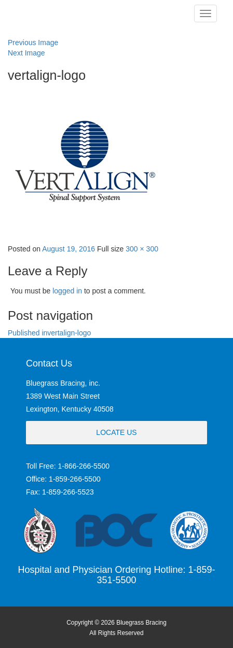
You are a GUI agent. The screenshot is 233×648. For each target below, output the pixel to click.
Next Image (26, 53)
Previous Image (33, 42)
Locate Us (116, 432)
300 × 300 (142, 249)
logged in (67, 291)
